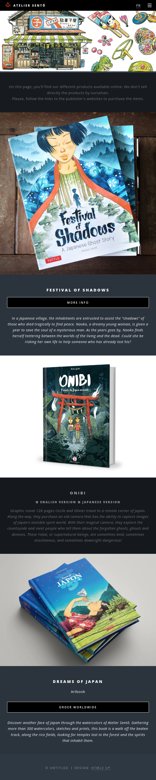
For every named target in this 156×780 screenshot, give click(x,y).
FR (138, 5)
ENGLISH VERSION (57, 502)
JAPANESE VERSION (100, 502)
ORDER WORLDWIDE (78, 707)
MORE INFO (78, 302)
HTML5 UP (100, 768)
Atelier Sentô (25, 4)
